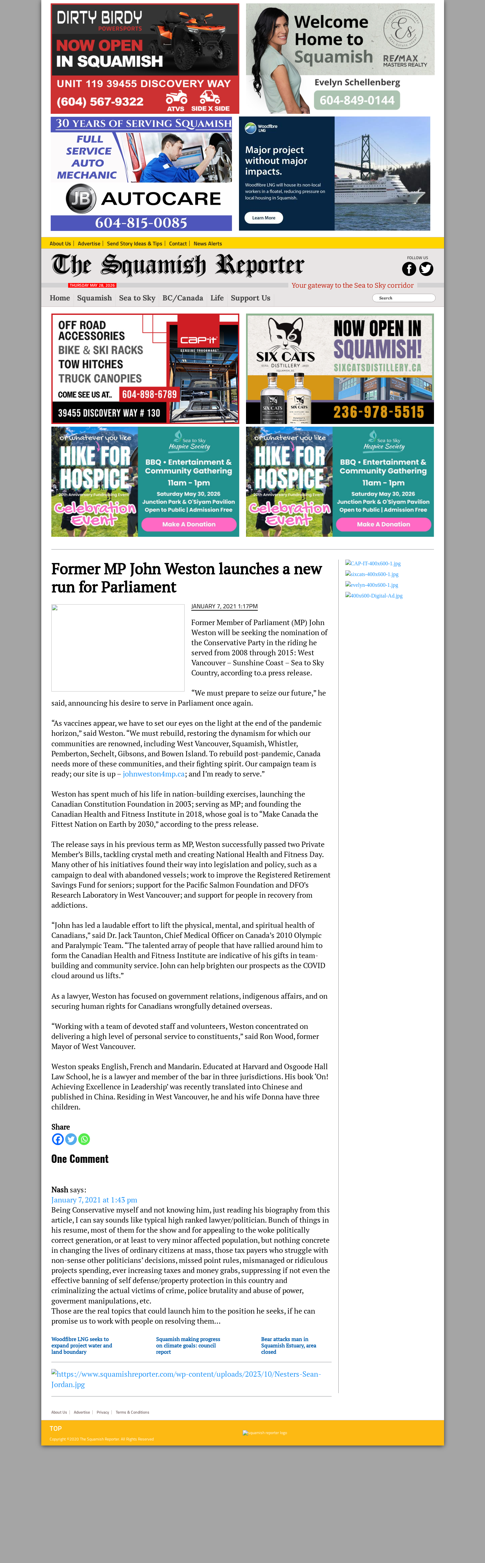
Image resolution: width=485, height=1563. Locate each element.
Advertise (82, 1412)
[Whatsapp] (84, 1139)
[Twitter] (71, 1139)
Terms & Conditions (132, 1412)
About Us (59, 1412)
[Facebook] (58, 1139)
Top (56, 1428)
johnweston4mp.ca (153, 773)
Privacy (103, 1412)
